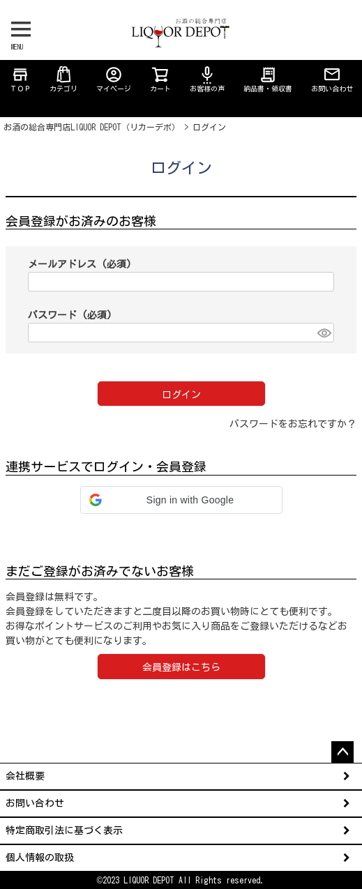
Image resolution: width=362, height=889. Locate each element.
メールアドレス (80, 264)
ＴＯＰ (20, 79)
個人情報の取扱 (40, 858)
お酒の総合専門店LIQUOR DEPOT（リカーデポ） (91, 127)
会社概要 (25, 776)
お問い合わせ (332, 79)
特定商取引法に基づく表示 (64, 830)
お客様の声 (207, 79)
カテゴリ (63, 79)
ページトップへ (342, 752)
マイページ (113, 79)
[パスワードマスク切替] (323, 333)
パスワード (70, 315)
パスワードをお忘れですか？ (292, 424)
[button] (181, 500)
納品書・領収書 (267, 79)
